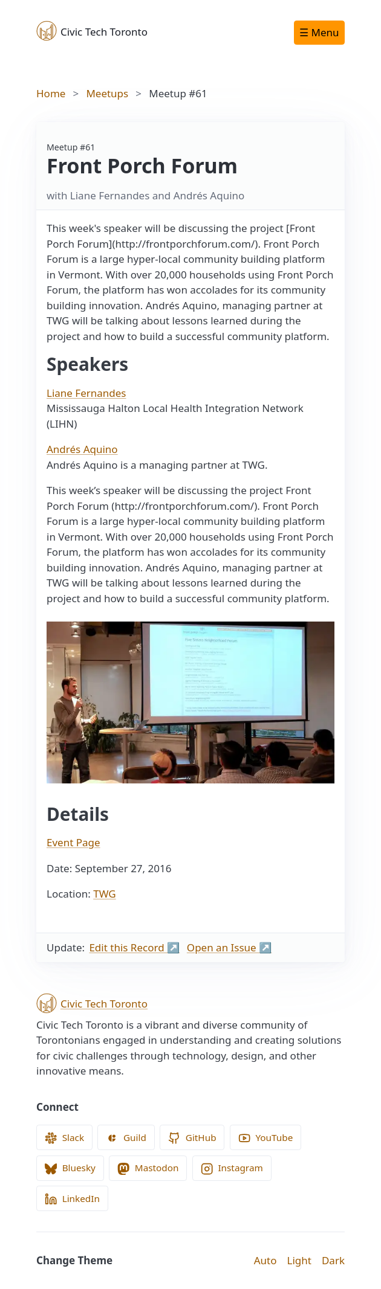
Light (299, 1260)
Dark (333, 1260)
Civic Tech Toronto (92, 31)
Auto (265, 1260)
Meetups (107, 93)
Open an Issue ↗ (229, 947)
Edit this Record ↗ (134, 947)
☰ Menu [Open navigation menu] (319, 32)
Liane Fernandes (86, 393)
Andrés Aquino (82, 449)
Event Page (73, 842)
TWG (104, 894)
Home (50, 93)
